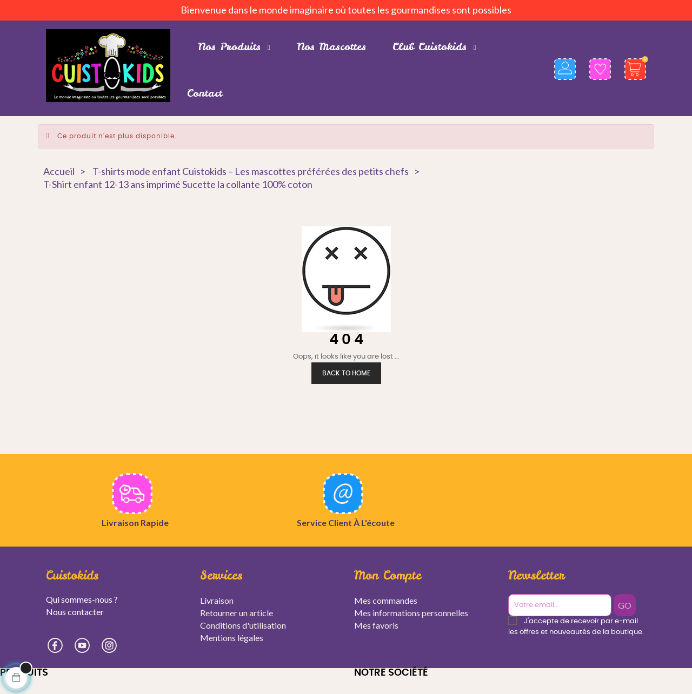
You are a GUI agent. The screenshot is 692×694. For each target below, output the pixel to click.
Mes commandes (385, 600)
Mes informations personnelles (411, 613)
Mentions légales (231, 637)
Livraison (217, 600)
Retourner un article (236, 613)
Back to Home (346, 373)
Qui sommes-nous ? (82, 599)
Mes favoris (376, 625)
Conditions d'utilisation (243, 625)
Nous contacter (75, 612)
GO (627, 605)
